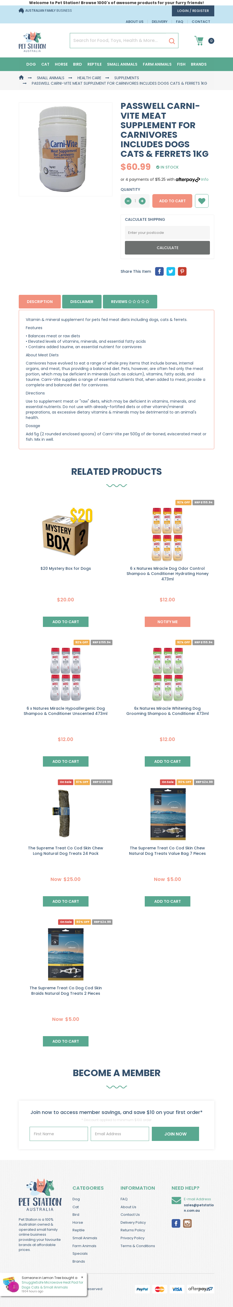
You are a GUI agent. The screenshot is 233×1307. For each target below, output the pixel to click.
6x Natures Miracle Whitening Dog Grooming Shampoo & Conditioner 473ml (167, 711)
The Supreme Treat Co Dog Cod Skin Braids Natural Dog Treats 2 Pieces (66, 990)
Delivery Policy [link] (133, 1222)
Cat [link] (76, 1207)
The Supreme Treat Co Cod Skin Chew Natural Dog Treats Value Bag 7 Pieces (167, 850)
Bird (77, 64)
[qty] (135, 201)
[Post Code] (167, 233)
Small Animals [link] (85, 1238)
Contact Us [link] (130, 1214)
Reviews (130, 301)
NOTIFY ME (168, 622)
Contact (201, 21)
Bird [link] (76, 1214)
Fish (181, 64)
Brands (199, 64)
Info (205, 179)
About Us (134, 21)
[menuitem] (159, 271)
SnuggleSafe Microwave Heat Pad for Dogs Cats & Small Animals (52, 1284)
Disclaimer (81, 301)
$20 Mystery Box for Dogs (65, 568)
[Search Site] (172, 40)
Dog (31, 64)
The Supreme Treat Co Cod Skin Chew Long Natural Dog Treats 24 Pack (65, 850)
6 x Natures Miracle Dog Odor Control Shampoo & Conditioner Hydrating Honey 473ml (168, 574)
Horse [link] (78, 1222)
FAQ (179, 21)
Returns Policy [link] (133, 1230)
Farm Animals (157, 64)
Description (40, 301)
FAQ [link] (124, 1199)
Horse (61, 64)
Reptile (94, 64)
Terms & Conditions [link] (138, 1245)
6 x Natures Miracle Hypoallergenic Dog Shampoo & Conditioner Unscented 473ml (66, 711)
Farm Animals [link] (84, 1245)
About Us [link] (128, 1207)
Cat (45, 64)
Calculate (167, 247)
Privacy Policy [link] (132, 1238)
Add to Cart (172, 201)
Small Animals (122, 64)
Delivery (160, 21)
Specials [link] (80, 1253)
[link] (176, 1223)
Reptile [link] (79, 1230)
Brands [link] (79, 1261)
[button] (202, 201)
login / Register (193, 10)
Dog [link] (76, 1199)
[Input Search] (118, 40)
